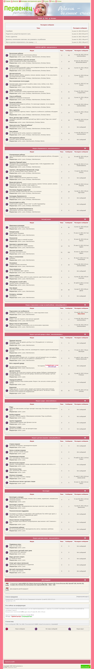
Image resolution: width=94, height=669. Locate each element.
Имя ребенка (13, 131)
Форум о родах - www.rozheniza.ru (46, 400)
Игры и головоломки (16, 257)
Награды (53, 18)
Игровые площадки (15, 475)
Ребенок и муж (14, 66)
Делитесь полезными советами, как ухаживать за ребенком (25, 39)
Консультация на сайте (17, 202)
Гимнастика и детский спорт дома (20, 550)
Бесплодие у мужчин (16, 504)
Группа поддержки (15, 421)
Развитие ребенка (15, 102)
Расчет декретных (15, 176)
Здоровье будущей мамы (17, 162)
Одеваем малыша (15, 340)
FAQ (46, 18)
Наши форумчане (15, 269)
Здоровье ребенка (15, 90)
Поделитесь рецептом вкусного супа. (18, 34)
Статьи (58, 1)
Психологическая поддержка (18, 511)
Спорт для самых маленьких (19, 563)
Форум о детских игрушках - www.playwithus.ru (46, 437)
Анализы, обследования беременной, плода (24, 170)
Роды (11, 407)
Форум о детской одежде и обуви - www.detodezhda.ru (46, 334)
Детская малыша (15, 73)
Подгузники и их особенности (19, 311)
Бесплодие (46, 491)
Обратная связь (12, 667)
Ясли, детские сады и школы (19, 117)
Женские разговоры (16, 250)
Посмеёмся (13, 263)
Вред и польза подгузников (18, 323)
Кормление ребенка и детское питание (22, 60)
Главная (6, 1)
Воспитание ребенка (16, 53)
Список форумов (11, 597)
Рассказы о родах (15, 427)
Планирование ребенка (17, 154)
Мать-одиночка (14, 110)
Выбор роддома (14, 414)
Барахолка (12, 387)
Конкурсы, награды (15, 294)
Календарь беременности (17, 196)
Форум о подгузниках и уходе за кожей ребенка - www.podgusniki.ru (46, 305)
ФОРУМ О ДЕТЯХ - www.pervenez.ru (46, 47)
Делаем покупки (14, 371)
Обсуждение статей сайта (17, 282)
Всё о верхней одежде (16, 363)
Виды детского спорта (16, 557)
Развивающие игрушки (17, 456)
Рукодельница (14, 232)
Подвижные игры (15, 544)
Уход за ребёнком (15, 96)
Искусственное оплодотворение (20, 520)
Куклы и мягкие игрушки (17, 450)
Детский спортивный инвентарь (20, 569)
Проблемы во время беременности (21, 208)
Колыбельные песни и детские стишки (22, 481)
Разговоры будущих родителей (19, 190)
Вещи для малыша (15, 182)
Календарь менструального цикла (30, 1)
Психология (13, 238)
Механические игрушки (17, 463)
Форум (40, 18)
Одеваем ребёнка (15, 356)
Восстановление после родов (19, 81)
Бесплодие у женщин (16, 497)
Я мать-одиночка (11, 36)
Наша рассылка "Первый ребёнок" (20, 125)
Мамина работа (14, 275)
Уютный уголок (46, 219)
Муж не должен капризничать (15, 42)
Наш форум (13, 288)
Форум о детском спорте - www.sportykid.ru (46, 538)
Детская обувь (14, 348)
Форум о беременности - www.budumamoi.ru (46, 148)
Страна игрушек (14, 444)
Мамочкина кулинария (16, 225)
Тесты (52, 1)
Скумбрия (9, 31)
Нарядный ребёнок (15, 380)
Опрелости (13, 317)
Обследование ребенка (17, 138)
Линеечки (14, 1)
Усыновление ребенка (16, 527)
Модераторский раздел (82, 596)
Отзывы (45, 1)
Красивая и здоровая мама (18, 244)
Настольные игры (15, 469)
